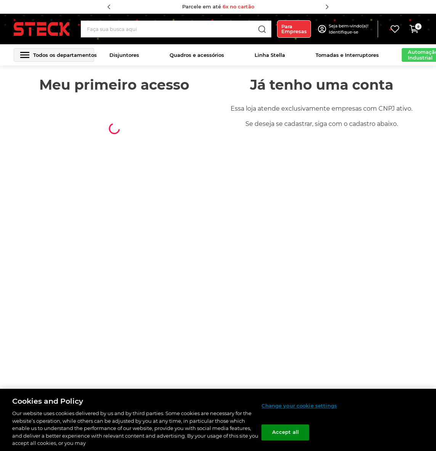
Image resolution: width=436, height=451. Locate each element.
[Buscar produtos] (261, 29)
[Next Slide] (327, 6)
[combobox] (176, 29)
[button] (349, 29)
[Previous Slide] (109, 6)
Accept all (285, 432)
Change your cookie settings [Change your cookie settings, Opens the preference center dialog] (299, 406)
